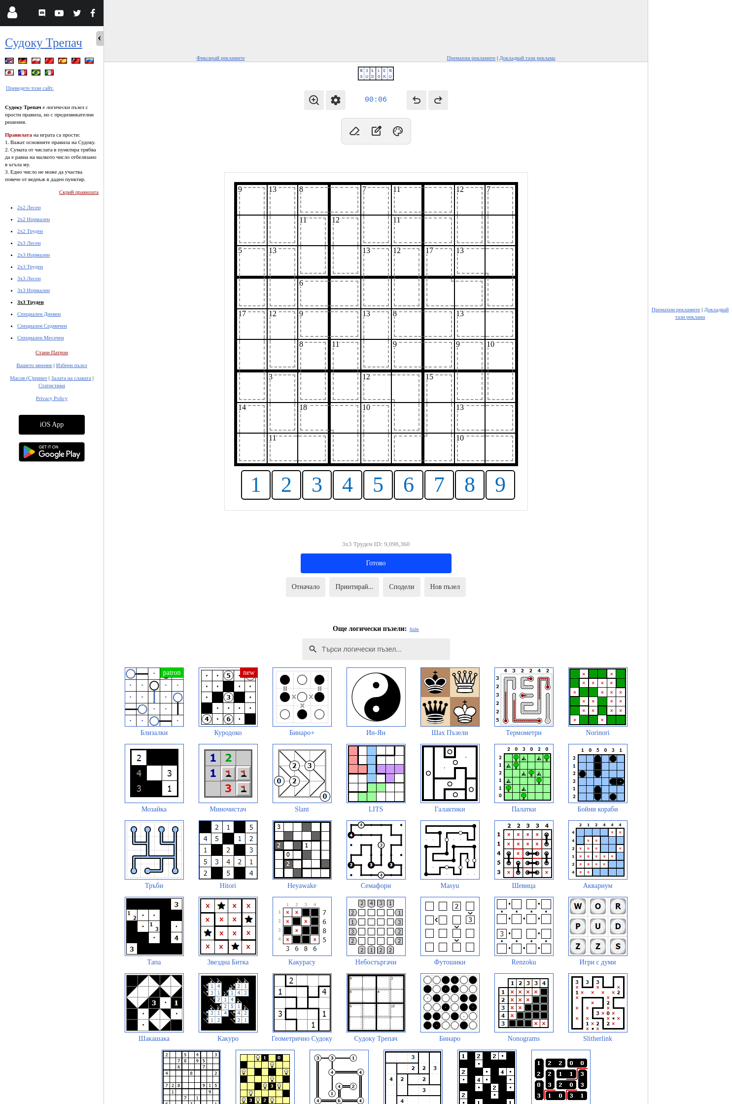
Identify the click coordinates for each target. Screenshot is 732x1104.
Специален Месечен (40, 337)
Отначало (306, 586)
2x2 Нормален (33, 219)
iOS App (52, 424)
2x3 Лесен (29, 243)
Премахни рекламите (471, 58)
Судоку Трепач (43, 42)
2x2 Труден (30, 231)
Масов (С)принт (28, 378)
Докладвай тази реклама (527, 58)
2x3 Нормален (33, 255)
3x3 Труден (30, 302)
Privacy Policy (52, 398)
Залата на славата (71, 378)
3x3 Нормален (33, 290)
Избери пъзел (71, 365)
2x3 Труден (30, 266)
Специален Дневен (39, 314)
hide (414, 629)
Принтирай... (354, 586)
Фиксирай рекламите (221, 58)
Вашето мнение (34, 365)
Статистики (51, 385)
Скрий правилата (79, 192)
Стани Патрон (51, 352)
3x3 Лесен (29, 278)
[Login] (12, 14)
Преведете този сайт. (30, 88)
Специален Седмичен (42, 326)
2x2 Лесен (29, 207)
